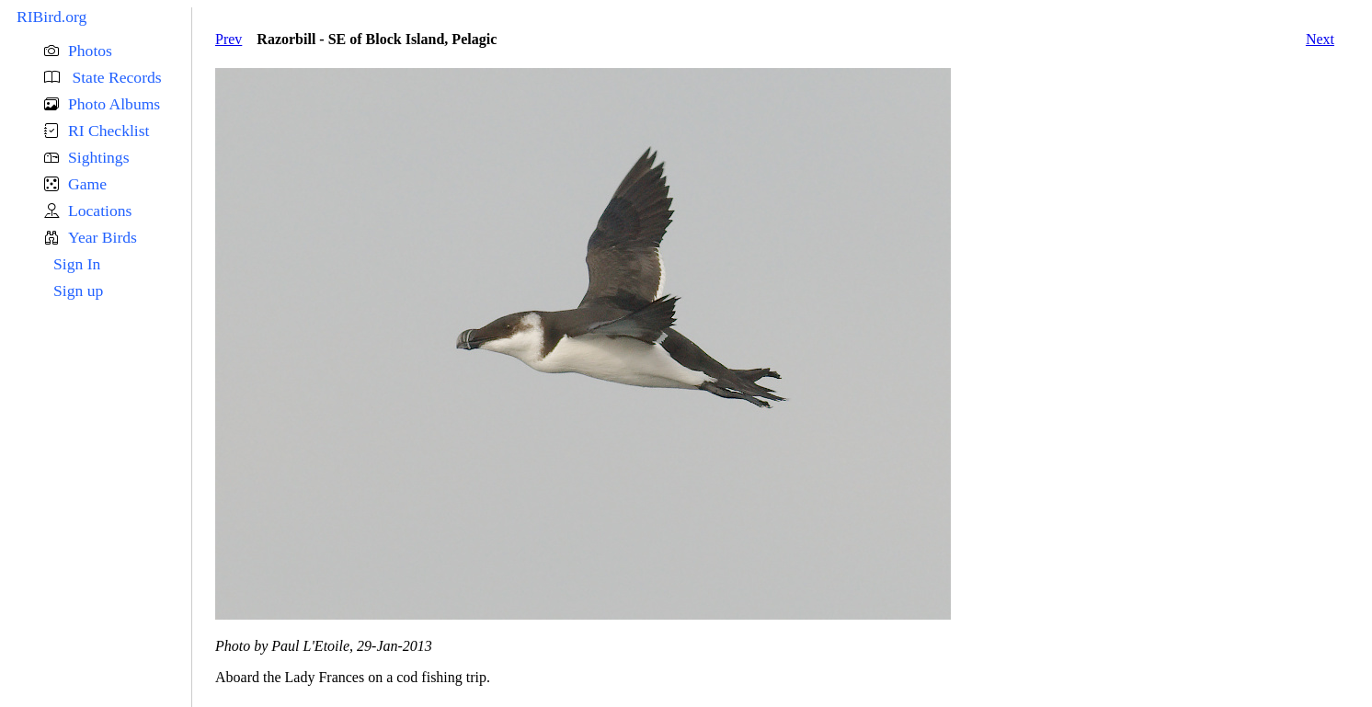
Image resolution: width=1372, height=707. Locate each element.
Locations (99, 210)
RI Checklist (108, 130)
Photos (90, 50)
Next (1320, 39)
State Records (115, 77)
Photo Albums (114, 104)
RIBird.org (51, 16)
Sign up (78, 290)
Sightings (98, 157)
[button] (117, 51)
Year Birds (102, 237)
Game (87, 184)
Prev (228, 39)
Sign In (76, 264)
